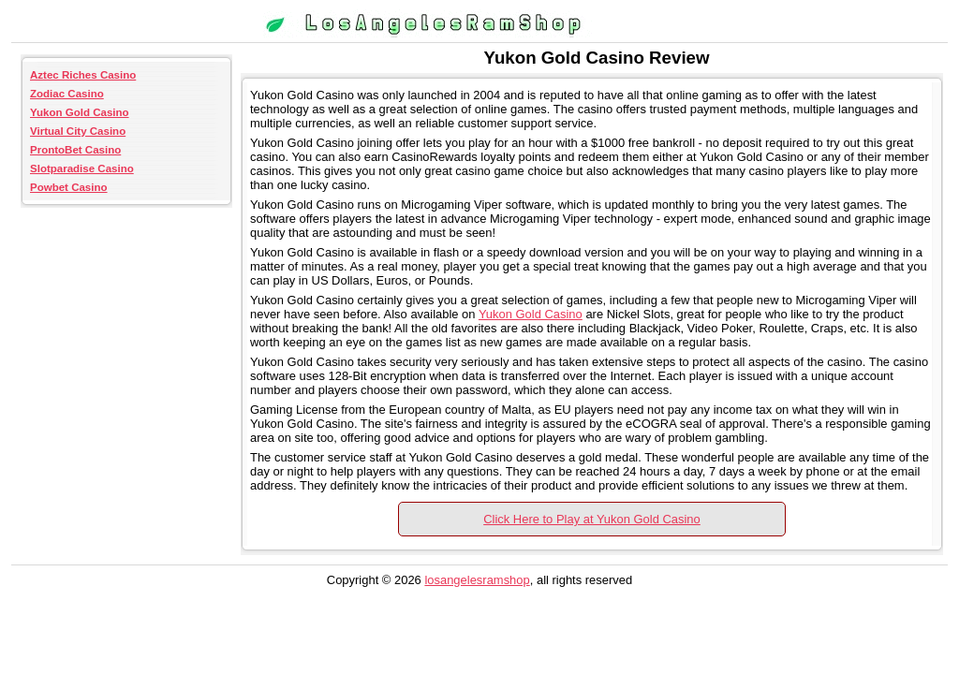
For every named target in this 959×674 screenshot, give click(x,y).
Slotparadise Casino (82, 168)
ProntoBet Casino (75, 149)
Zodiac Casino (67, 93)
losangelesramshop (476, 580)
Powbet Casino (69, 187)
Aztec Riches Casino (83, 75)
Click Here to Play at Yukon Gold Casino (592, 519)
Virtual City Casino (77, 131)
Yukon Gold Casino (79, 112)
